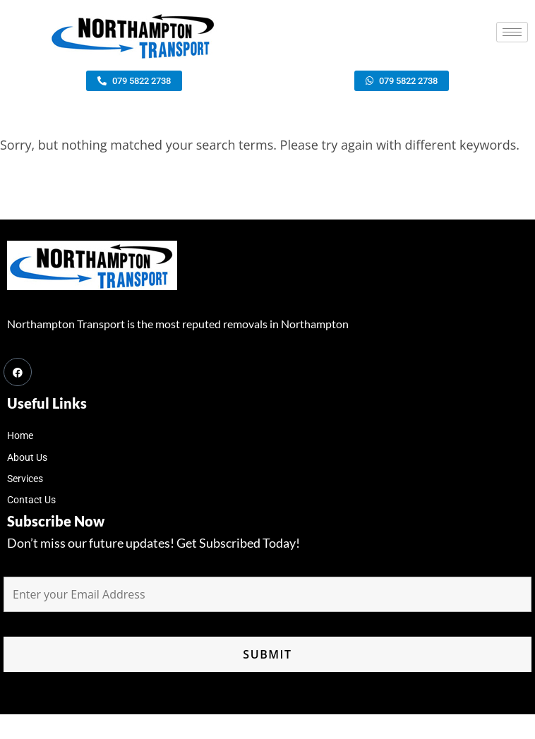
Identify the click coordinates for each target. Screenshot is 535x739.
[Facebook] (18, 372)
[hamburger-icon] (512, 32)
